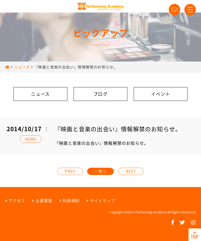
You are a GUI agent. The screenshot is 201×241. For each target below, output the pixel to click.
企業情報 (42, 200)
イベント (160, 94)
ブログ (100, 94)
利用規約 (69, 200)
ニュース (40, 94)
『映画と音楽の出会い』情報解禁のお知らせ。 (101, 143)
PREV (70, 171)
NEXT (131, 171)
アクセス (15, 200)
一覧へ (101, 171)
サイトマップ (100, 200)
